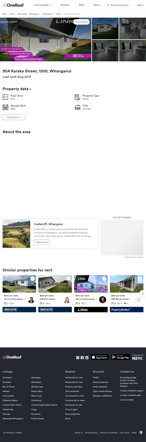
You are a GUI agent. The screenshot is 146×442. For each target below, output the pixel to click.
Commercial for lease (75, 426)
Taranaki (8, 439)
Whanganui (50, 39)
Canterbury (37, 426)
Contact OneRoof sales (128, 421)
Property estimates (73, 412)
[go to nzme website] (135, 383)
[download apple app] (98, 383)
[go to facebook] (80, 383)
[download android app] (119, 383)
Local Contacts (125, 425)
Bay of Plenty (10, 412)
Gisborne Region (12, 426)
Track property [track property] (81, 47)
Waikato (8, 417)
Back (7, 39)
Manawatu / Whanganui (30, 39)
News (83, 30)
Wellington (37, 408)
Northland (9, 403)
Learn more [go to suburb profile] (42, 269)
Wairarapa (36, 403)
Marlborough (38, 412)
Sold (14, 39)
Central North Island (14, 430)
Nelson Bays (37, 417)
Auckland (9, 408)
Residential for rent (74, 408)
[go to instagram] (75, 383)
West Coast (37, 421)
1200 (60, 39)
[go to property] (21, 321)
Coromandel (10, 421)
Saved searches (99, 412)
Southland (36, 439)
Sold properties (72, 417)
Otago (35, 435)
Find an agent (71, 435)
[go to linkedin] (85, 383)
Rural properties (72, 439)
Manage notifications (101, 421)
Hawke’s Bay (10, 435)
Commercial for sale (74, 421)
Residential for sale (74, 403)
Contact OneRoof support (129, 416)
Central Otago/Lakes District (45, 430)
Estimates (67, 30)
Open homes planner (101, 417)
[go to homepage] (15, 30)
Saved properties (99, 408)
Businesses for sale (73, 430)
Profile (95, 403)
